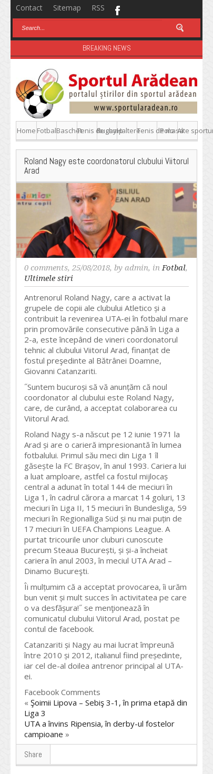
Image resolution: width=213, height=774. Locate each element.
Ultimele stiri (48, 278)
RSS (98, 8)
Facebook (117, 9)
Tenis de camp (87, 130)
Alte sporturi (187, 130)
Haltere (127, 130)
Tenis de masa (147, 130)
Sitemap (67, 8)
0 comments (46, 268)
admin (136, 268)
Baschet (66, 130)
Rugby (107, 130)
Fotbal (46, 130)
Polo (167, 130)
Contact (29, 8)
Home (26, 130)
